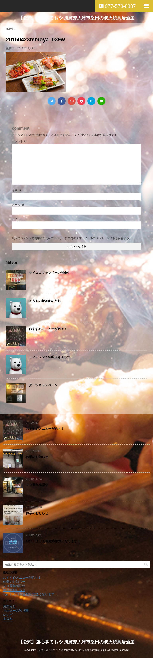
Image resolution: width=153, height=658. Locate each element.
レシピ (8, 614)
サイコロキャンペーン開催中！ (51, 272)
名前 (16, 190)
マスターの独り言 (15, 610)
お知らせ (9, 606)
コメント (19, 141)
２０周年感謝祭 (37, 485)
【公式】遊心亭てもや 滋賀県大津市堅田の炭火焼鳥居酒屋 (76, 17)
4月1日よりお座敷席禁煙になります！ (53, 541)
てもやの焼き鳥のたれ (45, 300)
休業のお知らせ (37, 457)
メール (18, 204)
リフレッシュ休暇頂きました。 (51, 357)
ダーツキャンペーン (43, 385)
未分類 (8, 619)
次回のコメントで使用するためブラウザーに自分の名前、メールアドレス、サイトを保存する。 (72, 238)
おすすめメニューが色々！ (48, 329)
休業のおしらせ (37, 513)
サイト (16, 219)
